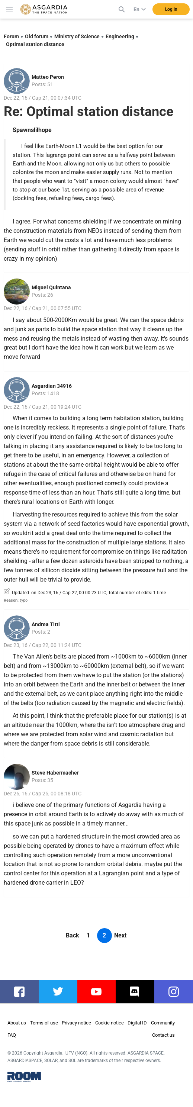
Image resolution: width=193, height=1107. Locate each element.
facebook (23, 992)
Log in (171, 9)
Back (72, 935)
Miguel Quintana (51, 287)
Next (120, 935)
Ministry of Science (77, 36)
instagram (177, 992)
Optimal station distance (35, 44)
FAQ (11, 1035)
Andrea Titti (46, 624)
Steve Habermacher (55, 773)
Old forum (36, 36)
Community (163, 1023)
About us (16, 1023)
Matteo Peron (48, 77)
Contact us (163, 1035)
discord (136, 992)
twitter (58, 992)
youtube (99, 992)
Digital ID (137, 1023)
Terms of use (44, 1023)
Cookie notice (109, 1023)
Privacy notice (76, 1023)
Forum (11, 36)
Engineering (120, 36)
